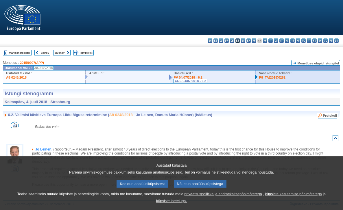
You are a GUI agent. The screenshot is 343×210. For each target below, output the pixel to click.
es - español (215, 40)
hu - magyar (287, 40)
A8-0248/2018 (16, 77)
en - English (248, 40)
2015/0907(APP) (32, 62)
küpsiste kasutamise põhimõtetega (293, 200)
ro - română (314, 40)
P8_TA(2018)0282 (272, 77)
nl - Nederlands (298, 40)
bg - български (210, 40)
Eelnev (44, 52)
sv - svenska (336, 40)
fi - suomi (331, 40)
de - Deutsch (232, 40)
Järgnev (59, 52)
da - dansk (226, 40)
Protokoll (330, 115)
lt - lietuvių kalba (281, 40)
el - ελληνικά (243, 40)
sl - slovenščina (325, 40)
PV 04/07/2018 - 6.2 (188, 77)
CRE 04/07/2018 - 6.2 (190, 81)
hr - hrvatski (265, 40)
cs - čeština (221, 40)
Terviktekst (85, 52)
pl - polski (303, 40)
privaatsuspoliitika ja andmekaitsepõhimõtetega (223, 200)
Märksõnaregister (19, 52)
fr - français (254, 40)
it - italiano (270, 40)
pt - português (309, 40)
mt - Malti (292, 40)
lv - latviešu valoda (276, 40)
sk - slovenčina (320, 40)
